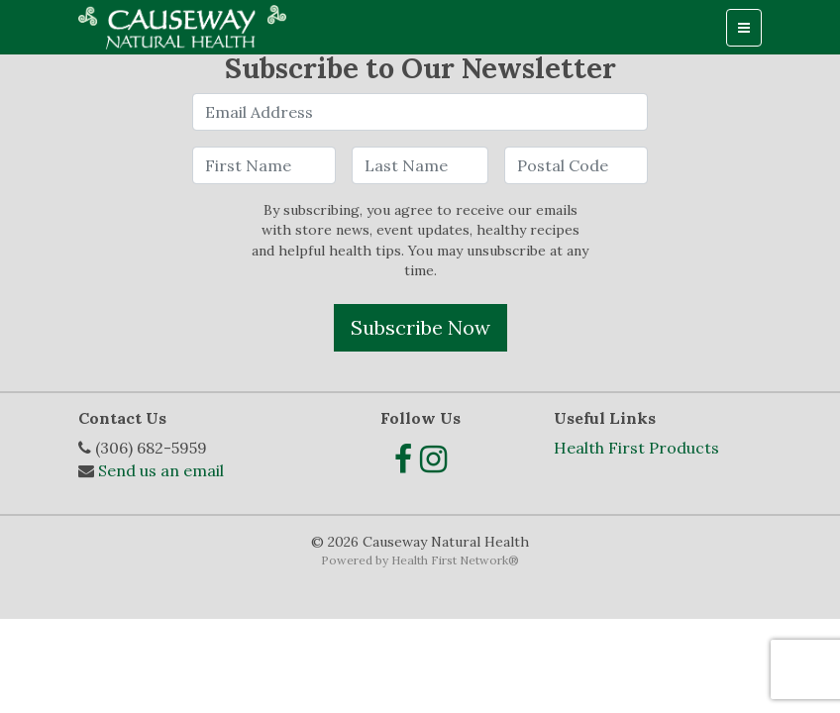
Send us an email (161, 470)
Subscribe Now (420, 327)
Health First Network (449, 560)
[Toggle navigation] (744, 28)
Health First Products (636, 448)
